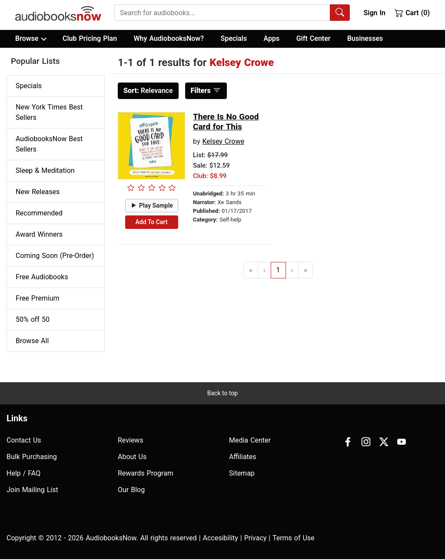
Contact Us (24, 440)
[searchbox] (222, 12)
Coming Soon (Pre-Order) (55, 255)
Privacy (255, 538)
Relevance (148, 90)
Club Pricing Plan (90, 38)
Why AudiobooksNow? (169, 38)
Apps (272, 38)
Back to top (222, 393)
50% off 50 (33, 319)
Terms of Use (293, 538)
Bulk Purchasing (32, 457)
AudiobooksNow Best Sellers (49, 144)
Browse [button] (30, 38)
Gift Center (313, 38)
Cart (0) (412, 12)
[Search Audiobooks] (340, 12)
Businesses (365, 38)
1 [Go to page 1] (278, 270)
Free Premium (37, 298)
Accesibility (220, 538)
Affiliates (242, 457)
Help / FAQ (23, 473)
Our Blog (131, 490)
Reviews (130, 440)
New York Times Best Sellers (49, 112)
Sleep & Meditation (45, 170)
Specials (233, 38)
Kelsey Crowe (223, 141)
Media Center (250, 440)
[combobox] (232, 12)
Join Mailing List (32, 490)
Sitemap (242, 473)
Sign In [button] (374, 13)
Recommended (39, 213)
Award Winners (39, 234)
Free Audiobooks (42, 277)
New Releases (38, 192)
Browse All (32, 341)
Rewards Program (145, 473)
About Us (132, 457)
